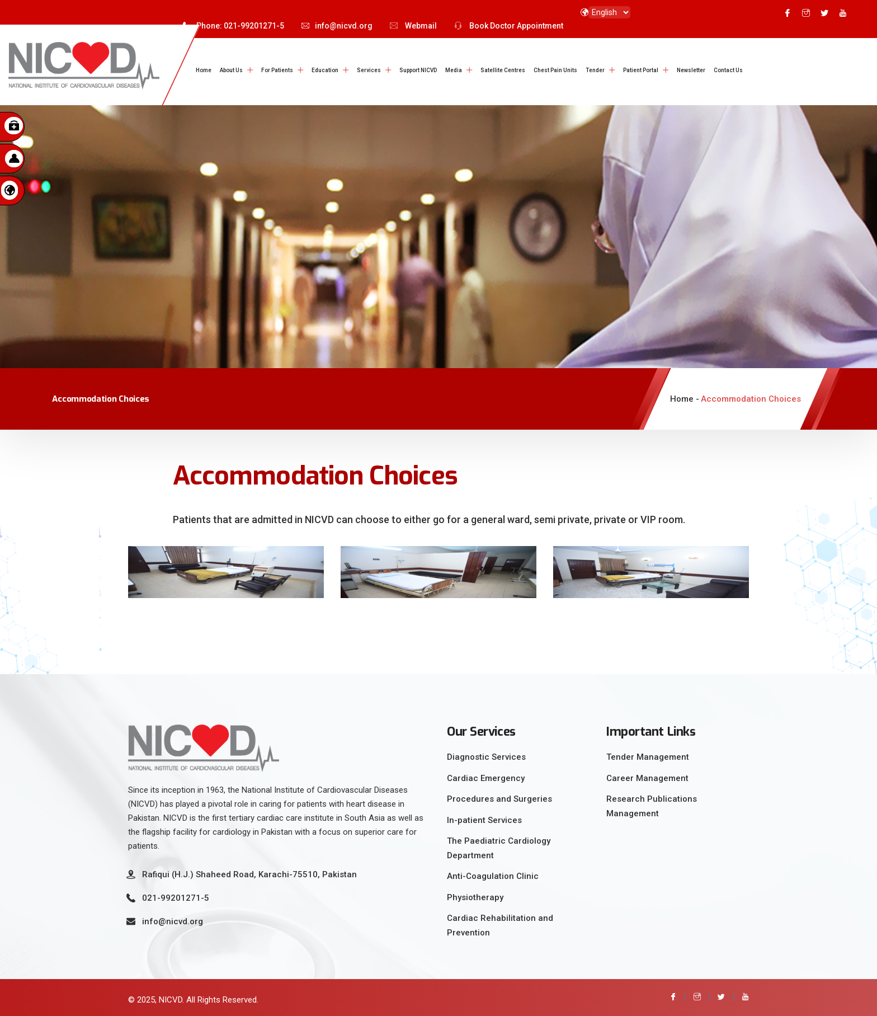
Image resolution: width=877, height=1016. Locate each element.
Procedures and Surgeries (499, 797)
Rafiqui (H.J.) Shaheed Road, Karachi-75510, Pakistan (249, 872)
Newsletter (691, 70)
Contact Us (728, 70)
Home (203, 70)
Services (369, 70)
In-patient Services (484, 817)
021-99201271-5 (175, 896)
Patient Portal (640, 70)
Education (325, 70)
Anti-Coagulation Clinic (493, 874)
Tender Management (647, 755)
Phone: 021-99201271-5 (233, 25)
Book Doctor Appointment (508, 25)
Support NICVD (418, 70)
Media (453, 70)
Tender (595, 70)
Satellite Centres (502, 70)
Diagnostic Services (486, 755)
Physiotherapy (475, 895)
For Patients (277, 70)
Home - (684, 397)
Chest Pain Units (555, 70)
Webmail (413, 25)
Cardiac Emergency (486, 775)
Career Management (647, 775)
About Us (231, 70)
